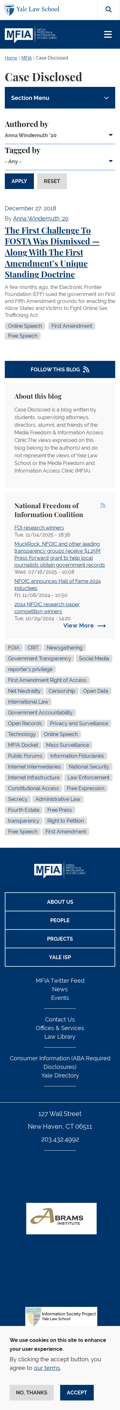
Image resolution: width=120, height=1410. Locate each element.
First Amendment (72, 326)
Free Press (59, 810)
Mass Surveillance (67, 745)
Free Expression (85, 788)
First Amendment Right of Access (47, 680)
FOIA (14, 648)
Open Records (25, 723)
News (60, 989)
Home (11, 57)
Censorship (62, 691)
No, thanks (31, 1393)
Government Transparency (39, 659)
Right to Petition (65, 821)
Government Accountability (40, 713)
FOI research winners (39, 528)
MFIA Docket (23, 745)
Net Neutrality (24, 691)
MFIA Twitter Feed (60, 980)
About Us (60, 902)
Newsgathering (65, 648)
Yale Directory (60, 1075)
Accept (77, 1393)
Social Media (94, 659)
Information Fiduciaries (77, 756)
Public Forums (25, 756)
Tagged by (22, 151)
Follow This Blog (55, 370)
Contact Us (60, 1019)
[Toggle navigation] (108, 35)
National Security (89, 767)
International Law (28, 702)
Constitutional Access (33, 788)
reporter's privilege (30, 669)
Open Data (95, 691)
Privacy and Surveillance (79, 723)
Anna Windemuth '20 (40, 218)
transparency (23, 821)
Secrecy (18, 799)
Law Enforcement (88, 778)
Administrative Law (58, 799)
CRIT (33, 648)
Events (60, 997)
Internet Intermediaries (34, 767)
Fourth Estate (23, 810)
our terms (47, 1367)
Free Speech (22, 336)
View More (78, 625)
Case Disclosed (52, 57)
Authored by (26, 125)
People (60, 920)
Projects (60, 939)
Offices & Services (60, 1028)
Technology (22, 734)
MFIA (26, 57)
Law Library (60, 1036)
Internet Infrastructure (34, 778)
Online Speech (25, 326)
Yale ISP (60, 957)
